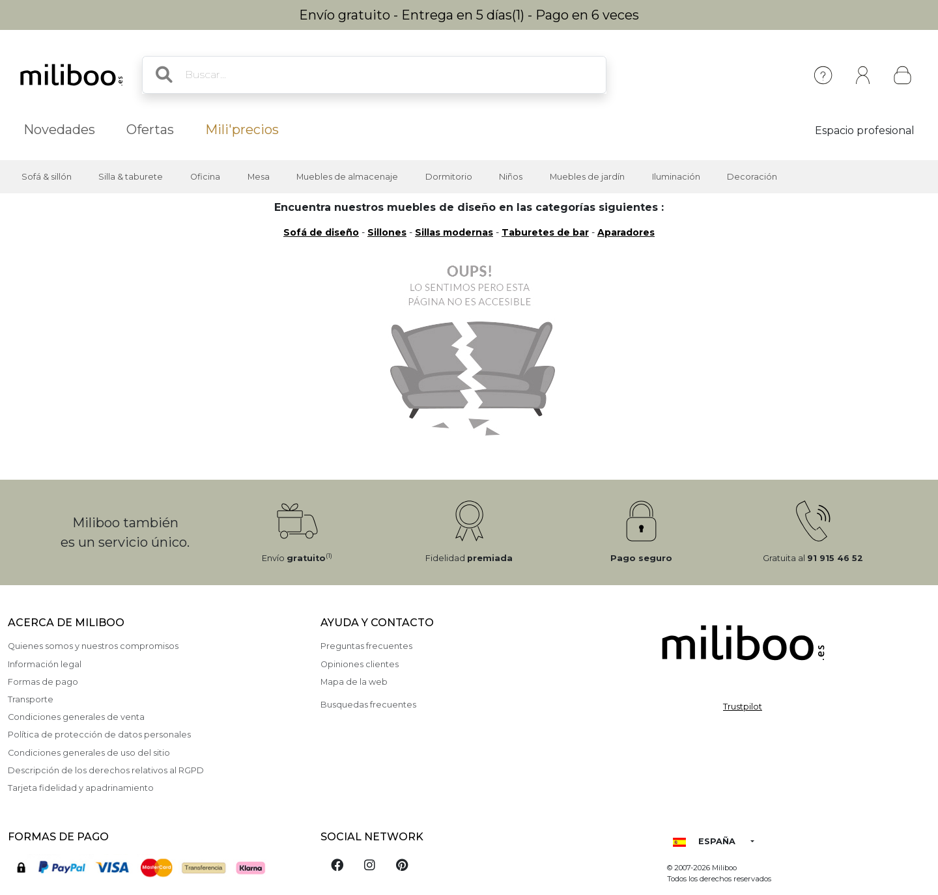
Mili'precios (242, 129)
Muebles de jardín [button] (587, 177)
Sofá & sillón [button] (46, 177)
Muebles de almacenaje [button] (347, 177)
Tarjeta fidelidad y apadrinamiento (81, 788)
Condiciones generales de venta (76, 717)
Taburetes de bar (545, 232)
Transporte (30, 699)
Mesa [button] (259, 177)
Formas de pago (43, 682)
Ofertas (150, 129)
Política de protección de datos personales (99, 734)
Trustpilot (742, 706)
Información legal (44, 664)
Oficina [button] (205, 177)
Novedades (59, 129)
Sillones (386, 232)
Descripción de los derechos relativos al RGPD (106, 770)
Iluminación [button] (676, 177)
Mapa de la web (354, 682)
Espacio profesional (865, 130)
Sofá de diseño (321, 232)
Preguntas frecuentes (366, 646)
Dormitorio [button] (448, 177)
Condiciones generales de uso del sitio (89, 753)
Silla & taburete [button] (130, 177)
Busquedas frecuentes (368, 704)
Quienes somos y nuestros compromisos (93, 646)
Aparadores (626, 232)
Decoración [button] (752, 177)
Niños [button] (510, 177)
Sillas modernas (454, 232)
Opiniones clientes (359, 664)
